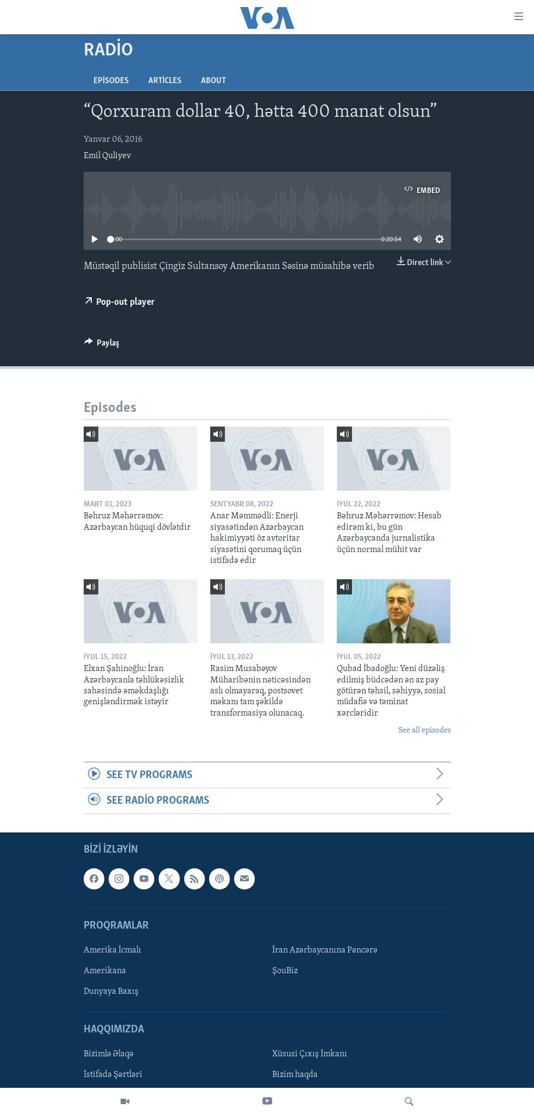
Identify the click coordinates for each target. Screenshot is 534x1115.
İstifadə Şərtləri (113, 1075)
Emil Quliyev (107, 156)
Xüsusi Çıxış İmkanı (309, 1054)
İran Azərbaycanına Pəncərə (325, 950)
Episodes (111, 81)
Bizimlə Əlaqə (109, 1054)
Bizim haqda (295, 1075)
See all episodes (424, 730)
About (213, 81)
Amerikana (105, 971)
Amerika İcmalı (112, 950)
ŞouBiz (285, 971)
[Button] (102, 345)
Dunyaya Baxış (111, 991)
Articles (164, 81)
